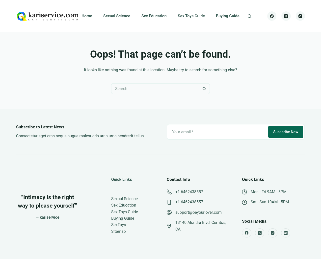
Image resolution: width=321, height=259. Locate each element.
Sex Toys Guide (191, 16)
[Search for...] (155, 88)
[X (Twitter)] (286, 16)
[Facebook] (272, 16)
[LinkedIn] (286, 233)
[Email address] (217, 132)
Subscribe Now (285, 132)
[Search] (249, 16)
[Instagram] (300, 16)
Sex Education (154, 16)
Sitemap (118, 231)
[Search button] (204, 88)
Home (86, 16)
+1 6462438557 (189, 191)
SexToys (118, 224)
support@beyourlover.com (198, 212)
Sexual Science (116, 16)
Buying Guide (228, 16)
